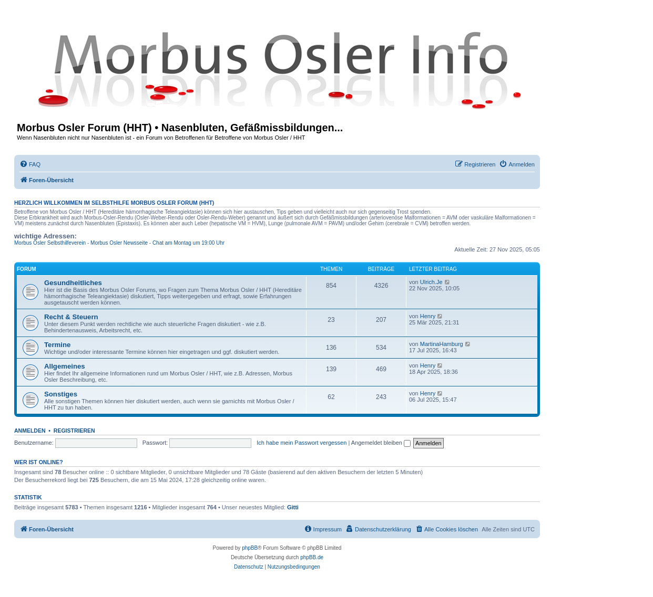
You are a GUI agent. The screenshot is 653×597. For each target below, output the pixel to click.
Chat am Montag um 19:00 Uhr (188, 243)
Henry (427, 316)
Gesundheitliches (73, 283)
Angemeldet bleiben (381, 442)
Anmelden (30, 430)
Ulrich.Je (431, 282)
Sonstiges (60, 394)
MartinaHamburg (441, 344)
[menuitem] (29, 164)
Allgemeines (64, 366)
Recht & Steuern (71, 317)
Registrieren (74, 430)
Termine (57, 345)
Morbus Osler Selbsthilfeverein (50, 243)
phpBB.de (311, 557)
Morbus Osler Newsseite (119, 243)
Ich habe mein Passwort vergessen (301, 442)
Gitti (293, 507)
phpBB (250, 548)
